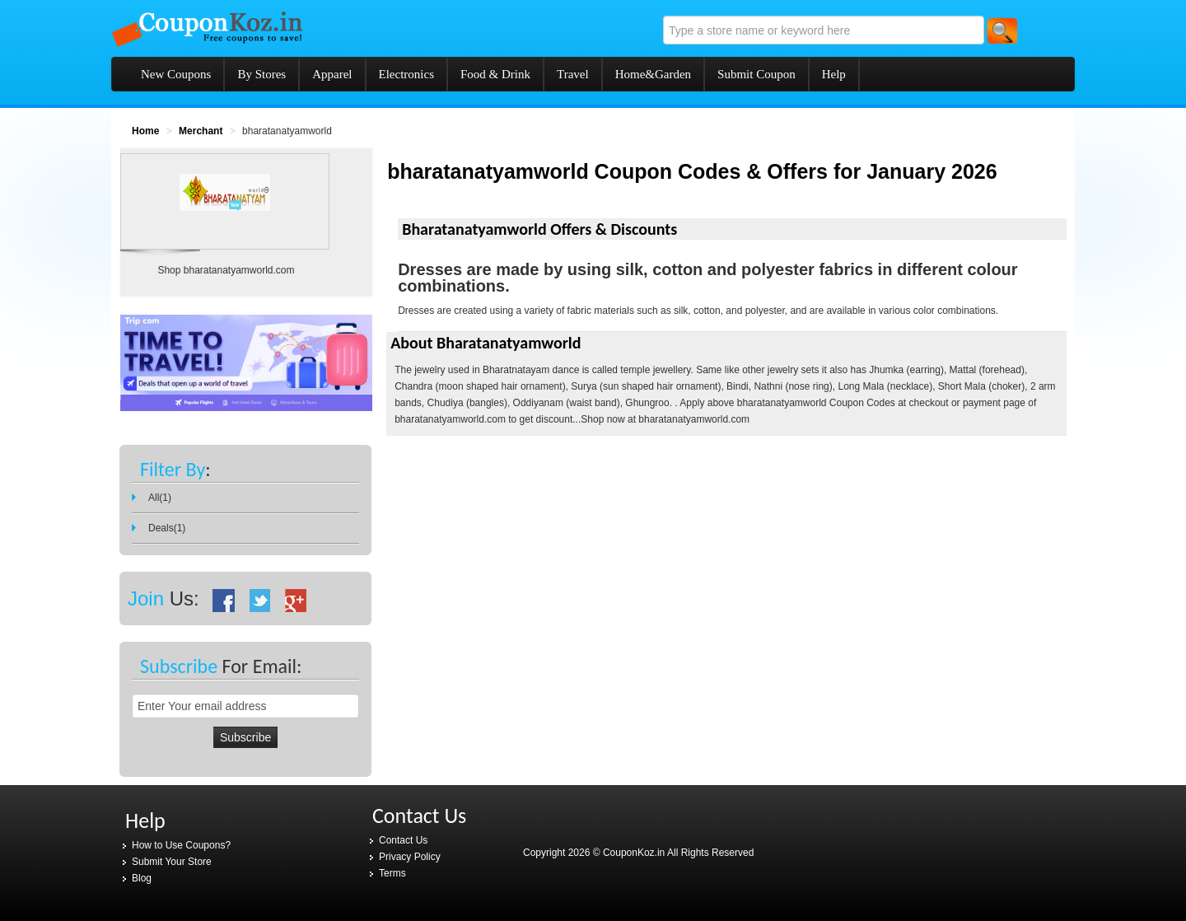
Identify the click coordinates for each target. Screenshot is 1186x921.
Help (834, 74)
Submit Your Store (172, 861)
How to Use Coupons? (181, 845)
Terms (392, 873)
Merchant (200, 131)
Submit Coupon (756, 74)
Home (145, 131)
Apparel (332, 74)
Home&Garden (653, 74)
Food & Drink (495, 74)
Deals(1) (166, 528)
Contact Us (403, 840)
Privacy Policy (410, 857)
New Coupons (176, 74)
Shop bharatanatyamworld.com (225, 270)
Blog (142, 878)
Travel (573, 74)
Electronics (406, 74)
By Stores (261, 74)
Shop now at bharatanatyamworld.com (665, 419)
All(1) (159, 497)
